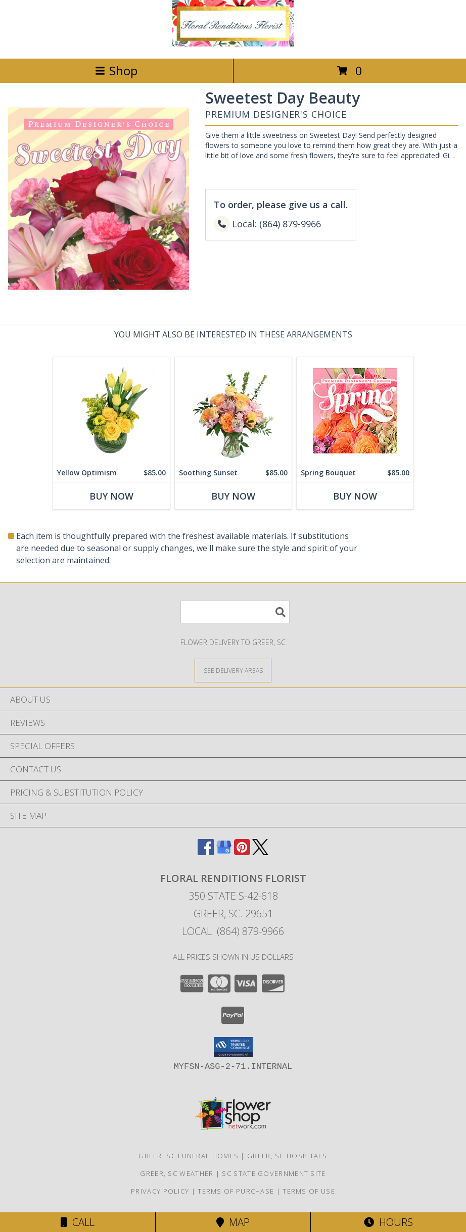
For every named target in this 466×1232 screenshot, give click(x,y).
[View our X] (260, 852)
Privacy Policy (160, 1191)
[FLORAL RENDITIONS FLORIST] (233, 43)
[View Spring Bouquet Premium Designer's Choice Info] (355, 410)
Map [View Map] (233, 1222)
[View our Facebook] (206, 852)
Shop (116, 70)
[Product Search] (235, 612)
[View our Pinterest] (242, 852)
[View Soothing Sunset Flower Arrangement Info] (233, 410)
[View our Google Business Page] (224, 852)
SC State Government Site (273, 1173)
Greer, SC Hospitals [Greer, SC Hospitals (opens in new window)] (287, 1155)
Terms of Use (309, 1191)
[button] (233, 1047)
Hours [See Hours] (388, 1222)
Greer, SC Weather (176, 1173)
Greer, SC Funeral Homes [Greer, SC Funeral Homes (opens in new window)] (188, 1155)
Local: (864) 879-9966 (233, 931)
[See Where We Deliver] (233, 670)
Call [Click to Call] (78, 1222)
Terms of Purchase (236, 1191)
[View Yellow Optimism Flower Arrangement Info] (111, 410)
